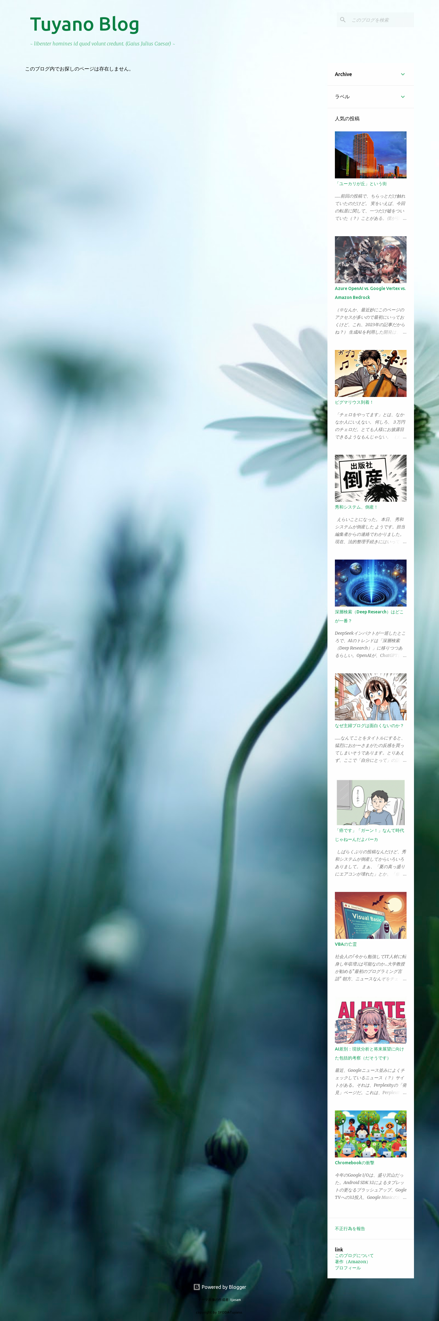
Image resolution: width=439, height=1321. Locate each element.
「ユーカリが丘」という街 (361, 183)
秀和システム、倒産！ (356, 507)
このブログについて (354, 1255)
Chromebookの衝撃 (354, 1162)
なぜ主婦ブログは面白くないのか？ (369, 725)
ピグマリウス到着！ (354, 402)
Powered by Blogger (219, 1287)
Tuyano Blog (85, 23)
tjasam (235, 1300)
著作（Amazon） (352, 1261)
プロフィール (348, 1268)
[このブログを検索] (381, 19)
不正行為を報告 (350, 1228)
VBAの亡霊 (346, 944)
